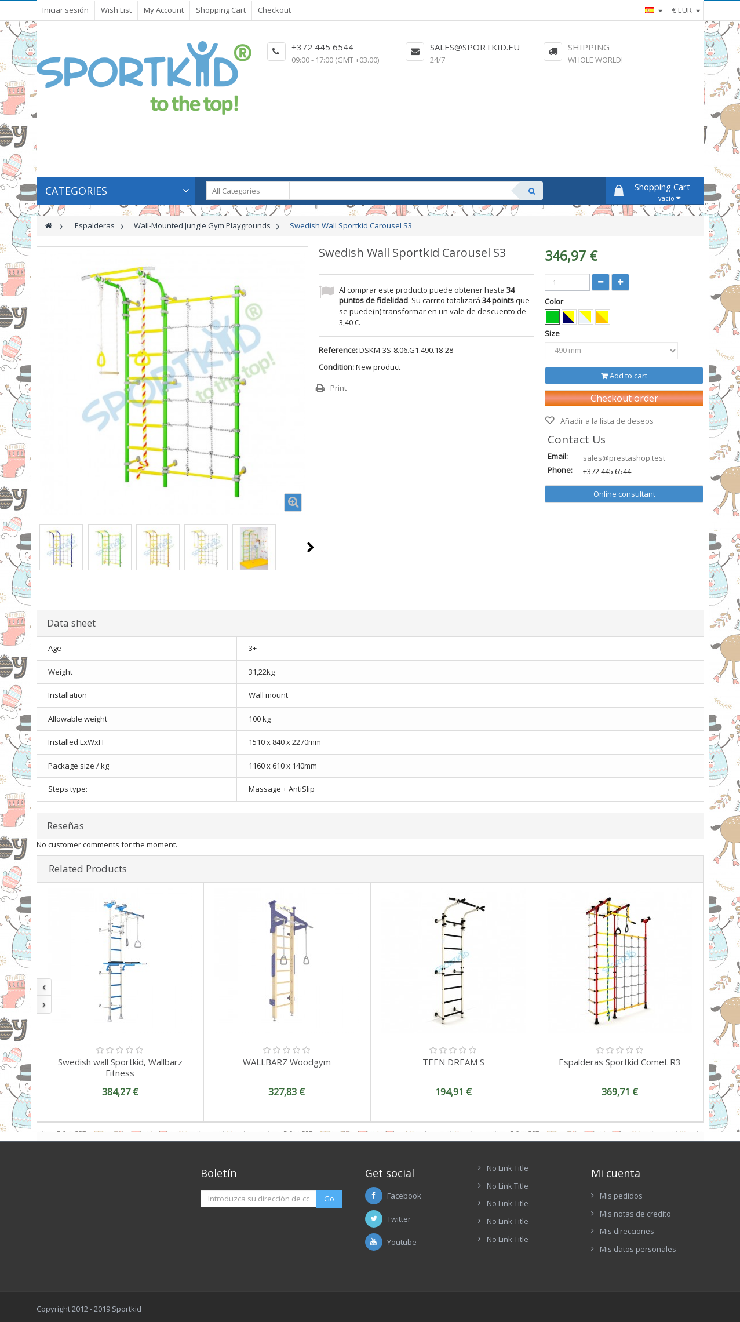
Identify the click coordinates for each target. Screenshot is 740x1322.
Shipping (589, 47)
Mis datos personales (638, 1249)
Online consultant (624, 494)
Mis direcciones (627, 1231)
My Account (164, 10)
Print (338, 388)
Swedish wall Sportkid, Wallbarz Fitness (120, 1067)
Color (555, 301)
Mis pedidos (621, 1195)
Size (553, 333)
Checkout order (624, 398)
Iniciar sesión (65, 10)
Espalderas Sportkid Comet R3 (620, 1062)
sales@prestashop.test (624, 458)
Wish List (116, 10)
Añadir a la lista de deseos (606, 421)
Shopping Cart (221, 10)
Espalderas (95, 225)
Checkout (274, 10)
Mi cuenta (615, 1173)
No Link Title (507, 1168)
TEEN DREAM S (453, 1062)
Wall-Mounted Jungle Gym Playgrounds (202, 225)
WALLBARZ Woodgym (287, 1062)
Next (310, 547)
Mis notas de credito (635, 1213)
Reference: (338, 350)
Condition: (336, 367)
